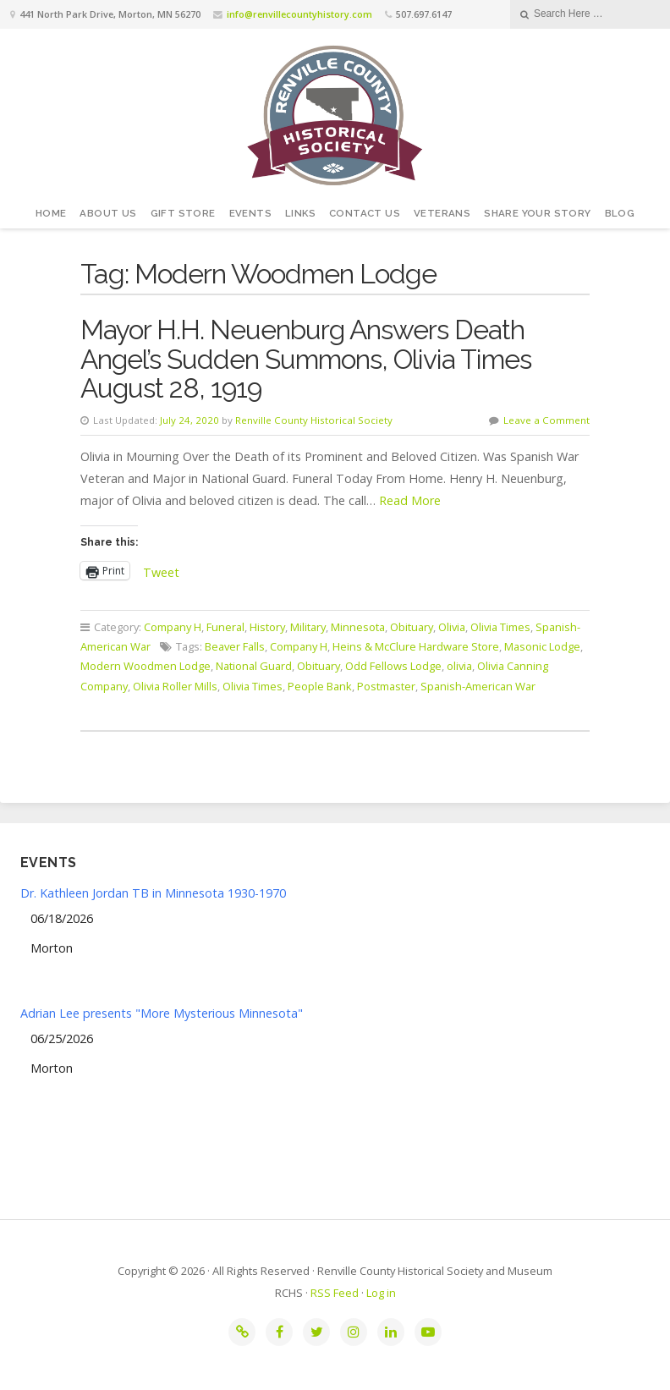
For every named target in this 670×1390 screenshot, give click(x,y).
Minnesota (358, 627)
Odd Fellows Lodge (393, 665)
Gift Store (183, 213)
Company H (172, 627)
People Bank (320, 686)
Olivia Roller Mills (175, 686)
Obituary (411, 627)
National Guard (254, 665)
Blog (620, 213)
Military (308, 627)
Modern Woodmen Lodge (145, 665)
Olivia (451, 627)
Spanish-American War (477, 686)
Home (51, 213)
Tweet (161, 570)
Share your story (537, 213)
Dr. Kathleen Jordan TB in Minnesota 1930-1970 (153, 893)
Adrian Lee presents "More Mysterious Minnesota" (161, 1013)
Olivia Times (500, 627)
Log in (381, 1292)
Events (250, 213)
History (267, 627)
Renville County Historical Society (314, 420)
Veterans (442, 213)
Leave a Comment (546, 420)
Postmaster (386, 686)
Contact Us (364, 213)
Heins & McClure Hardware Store (415, 646)
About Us (108, 213)
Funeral (225, 627)
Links (300, 213)
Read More (410, 500)
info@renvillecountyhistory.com (299, 14)
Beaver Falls (235, 646)
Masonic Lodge (542, 646)
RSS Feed (334, 1292)
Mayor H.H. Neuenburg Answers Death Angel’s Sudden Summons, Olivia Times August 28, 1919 (305, 359)
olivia (459, 665)
